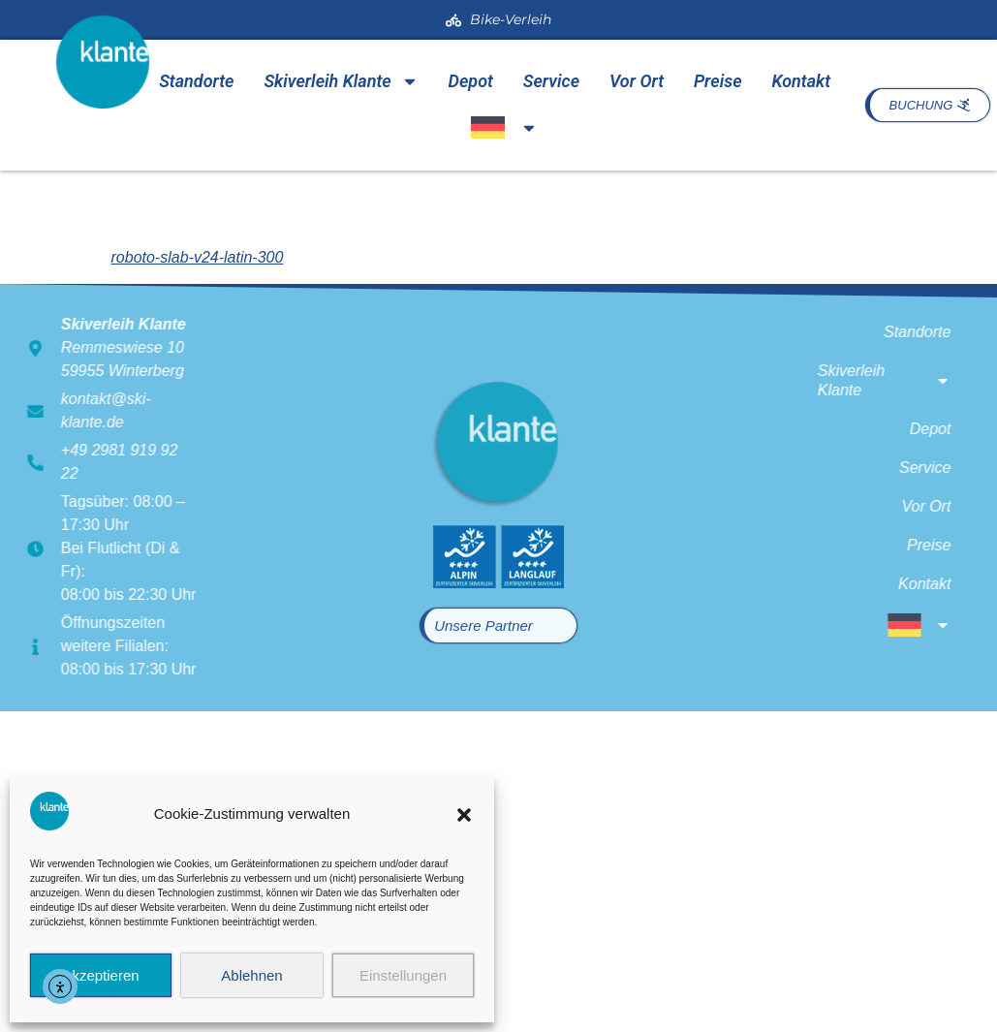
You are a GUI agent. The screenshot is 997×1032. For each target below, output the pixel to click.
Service (551, 81)
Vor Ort (636, 81)
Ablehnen (251, 975)
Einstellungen (403, 975)
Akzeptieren (100, 975)
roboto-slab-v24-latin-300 (197, 257)
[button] (464, 815)
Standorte (196, 81)
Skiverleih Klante (341, 81)
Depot (471, 81)
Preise (718, 81)
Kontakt (800, 81)
